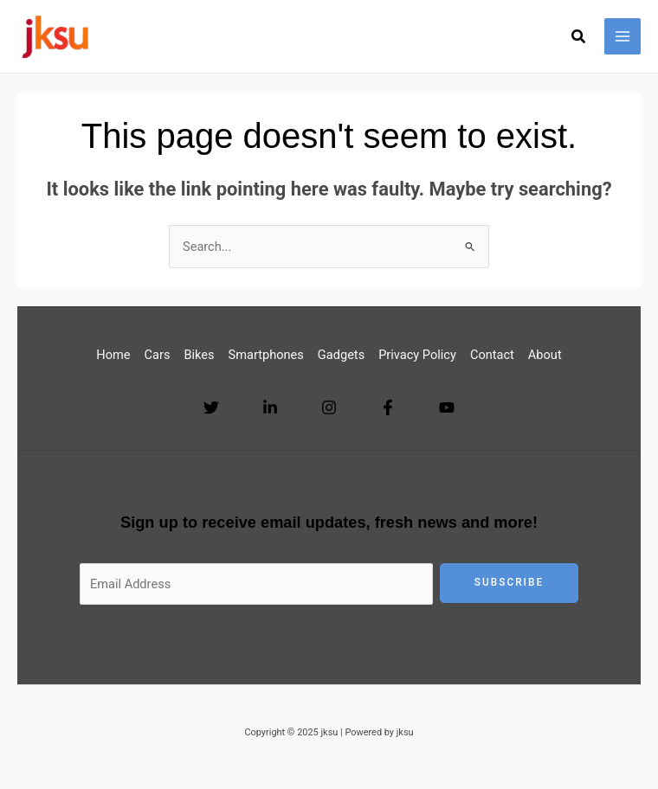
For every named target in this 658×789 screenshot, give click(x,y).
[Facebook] (388, 407)
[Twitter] (211, 407)
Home (113, 354)
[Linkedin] (270, 407)
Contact (492, 354)
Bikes (199, 354)
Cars (158, 354)
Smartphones (266, 354)
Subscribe (509, 582)
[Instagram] (329, 407)
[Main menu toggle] (622, 36)
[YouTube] (447, 407)
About (545, 354)
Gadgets (341, 354)
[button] (579, 38)
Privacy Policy (417, 354)
